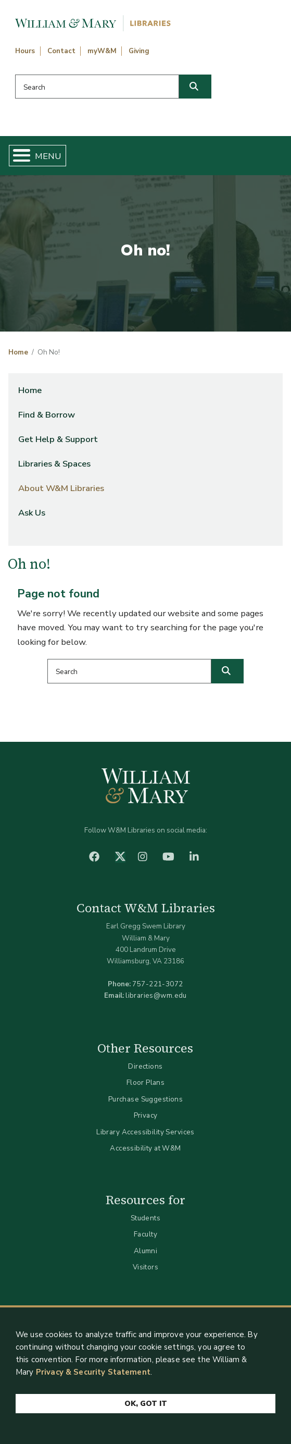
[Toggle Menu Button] (17, 155)
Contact (61, 51)
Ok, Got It (145, 1404)
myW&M (102, 51)
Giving (139, 51)
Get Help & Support (58, 439)
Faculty (145, 1234)
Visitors (145, 1267)
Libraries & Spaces (54, 464)
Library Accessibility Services (145, 1132)
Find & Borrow (46, 415)
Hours (25, 51)
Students (145, 1218)
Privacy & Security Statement (93, 1372)
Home (18, 352)
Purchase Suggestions (145, 1099)
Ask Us (31, 513)
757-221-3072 (157, 984)
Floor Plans (145, 1082)
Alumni (146, 1251)
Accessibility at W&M (145, 1148)
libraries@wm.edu (156, 995)
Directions (145, 1066)
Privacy (146, 1115)
